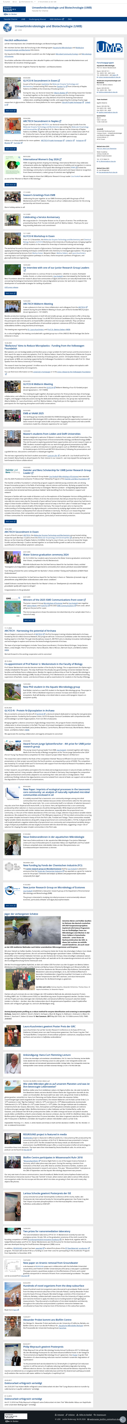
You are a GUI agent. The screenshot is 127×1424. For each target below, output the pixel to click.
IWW (114, 75)
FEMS (73, 167)
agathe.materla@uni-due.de (108, 112)
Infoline (70, 1415)
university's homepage (41, 372)
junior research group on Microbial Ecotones (43, 869)
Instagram (80, 140)
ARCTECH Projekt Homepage (51, 140)
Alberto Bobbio (59, 93)
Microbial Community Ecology (67, 54)
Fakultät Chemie (10, 19)
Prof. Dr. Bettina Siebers (56, 329)
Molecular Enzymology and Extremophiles (53, 538)
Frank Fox (44, 606)
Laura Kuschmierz (79, 253)
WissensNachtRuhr (31, 1161)
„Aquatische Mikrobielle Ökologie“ (70, 1326)
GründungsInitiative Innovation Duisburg (43, 1239)
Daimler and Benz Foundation (76, 479)
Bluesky (7, 143)
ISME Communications (65, 606)
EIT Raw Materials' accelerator (76, 1248)
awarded (39, 1248)
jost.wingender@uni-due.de (108, 172)
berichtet (62, 1328)
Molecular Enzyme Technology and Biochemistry (41, 127)
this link (26, 1150)
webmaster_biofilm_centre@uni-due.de (106, 1419)
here (15, 1310)
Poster (75, 1355)
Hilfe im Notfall (84, 1415)
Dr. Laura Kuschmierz (36, 329)
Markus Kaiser (37, 253)
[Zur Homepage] (14, 10)
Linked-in (69, 140)
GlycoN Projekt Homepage (72, 102)
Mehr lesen (9, 111)
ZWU (70, 19)
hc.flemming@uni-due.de (107, 161)
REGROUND (27, 1138)
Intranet (59, 1415)
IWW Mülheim (56, 19)
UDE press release (11, 287)
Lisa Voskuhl (75, 176)
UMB (23, 19)
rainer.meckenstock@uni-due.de (109, 77)
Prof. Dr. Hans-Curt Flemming (106, 148)
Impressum (100, 1415)
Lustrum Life (52, 456)
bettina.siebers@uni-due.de (108, 92)
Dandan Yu (61, 86)
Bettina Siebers (62, 253)
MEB (68, 329)
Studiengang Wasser (37, 19)
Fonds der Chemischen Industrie (50, 871)
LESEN (28, 1125)
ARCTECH (45, 124)
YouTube (17, 143)
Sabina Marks (32, 606)
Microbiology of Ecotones (68, 476)
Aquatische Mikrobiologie (62, 48)
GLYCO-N (45, 84)
